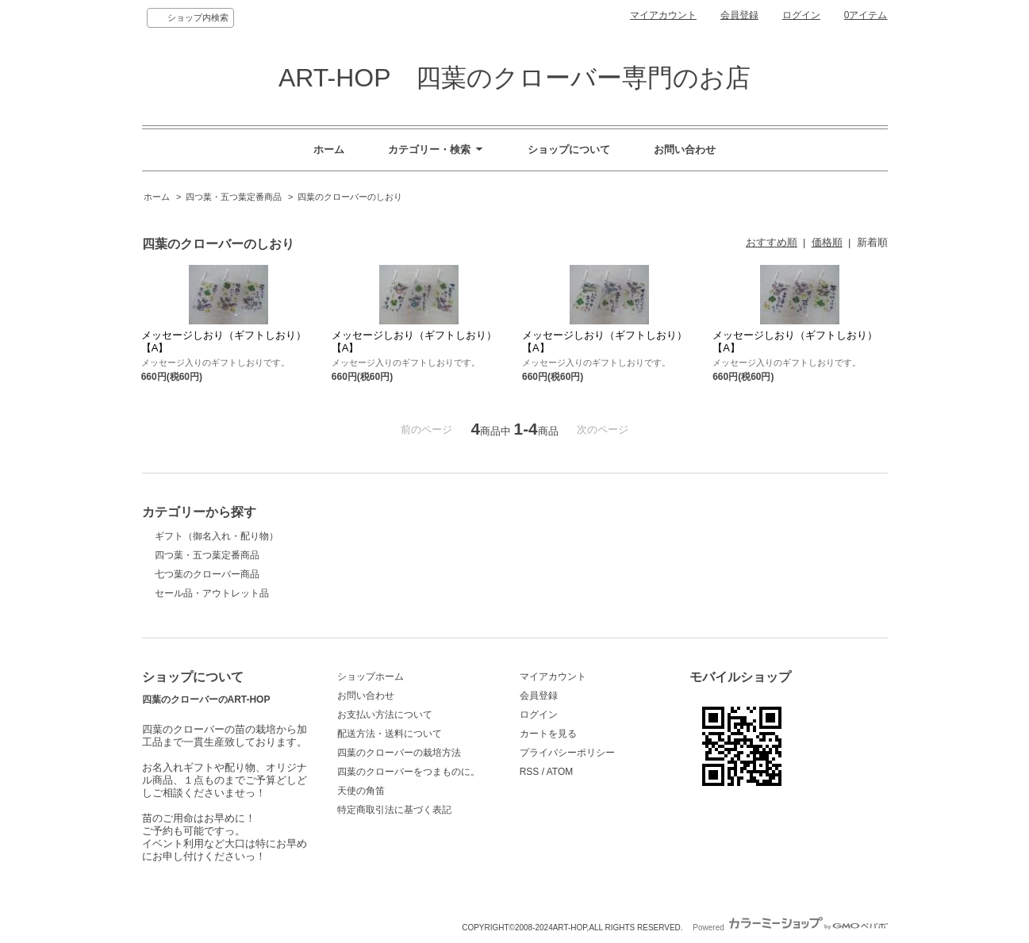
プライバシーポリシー (567, 752)
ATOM (560, 771)
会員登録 (739, 15)
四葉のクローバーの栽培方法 (399, 752)
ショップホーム (370, 676)
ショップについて (569, 149)
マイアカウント (663, 15)
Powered (790, 927)
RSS (529, 771)
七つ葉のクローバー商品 (207, 574)
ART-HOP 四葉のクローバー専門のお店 (514, 77)
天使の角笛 (361, 790)
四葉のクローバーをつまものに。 (408, 771)
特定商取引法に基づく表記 (394, 809)
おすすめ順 (771, 242)
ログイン (801, 15)
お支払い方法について (384, 714)
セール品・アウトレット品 (212, 593)
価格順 (827, 242)
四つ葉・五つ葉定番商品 (234, 196)
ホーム (328, 149)
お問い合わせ (685, 149)
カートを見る (548, 733)
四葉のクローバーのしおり (350, 196)
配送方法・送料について (389, 733)
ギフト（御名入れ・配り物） (216, 536)
